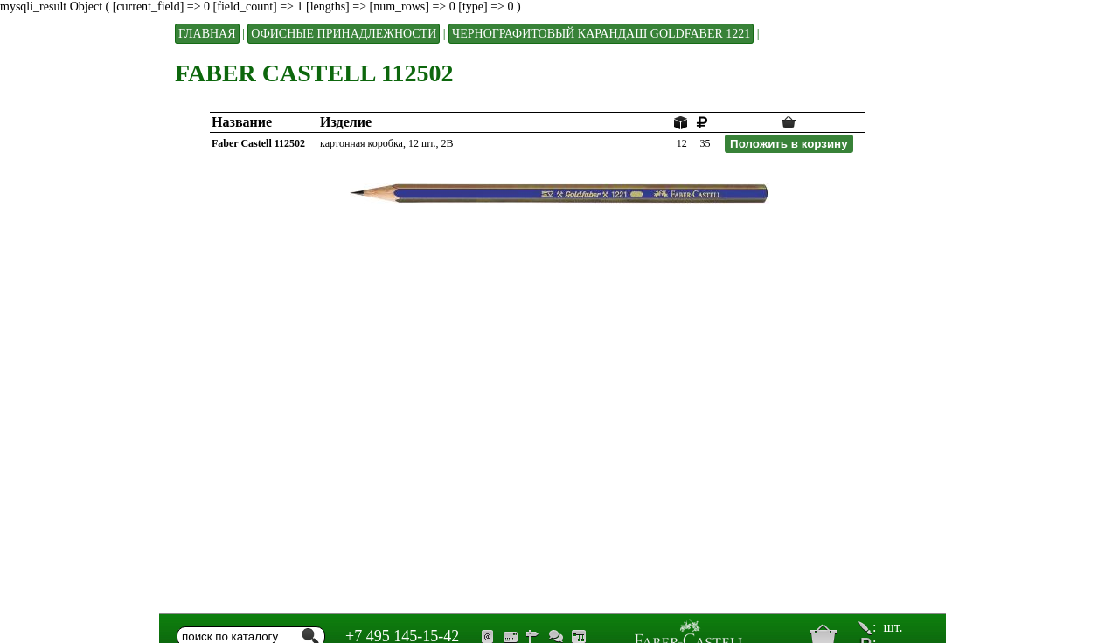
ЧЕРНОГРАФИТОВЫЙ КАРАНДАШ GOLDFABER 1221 (601, 33)
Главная (207, 33)
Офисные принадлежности (343, 33)
